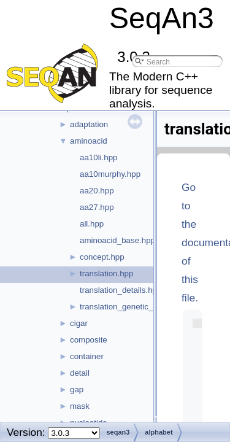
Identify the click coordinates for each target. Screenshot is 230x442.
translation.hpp (106, 273)
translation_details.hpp (120, 290)
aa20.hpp (97, 190)
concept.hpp (102, 257)
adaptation (89, 124)
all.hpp (92, 223)
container (87, 356)
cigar (79, 323)
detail (80, 373)
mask (80, 406)
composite (88, 339)
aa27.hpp (97, 207)
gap (76, 389)
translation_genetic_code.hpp (133, 306)
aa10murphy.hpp (110, 174)
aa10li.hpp (99, 157)
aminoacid (88, 140)
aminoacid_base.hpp (117, 240)
